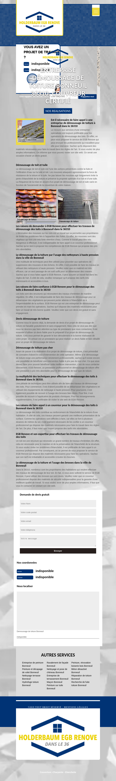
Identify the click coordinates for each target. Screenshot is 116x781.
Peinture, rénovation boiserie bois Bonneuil (81, 664)
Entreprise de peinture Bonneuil (32, 664)
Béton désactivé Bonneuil (79, 671)
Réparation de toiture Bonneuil (81, 677)
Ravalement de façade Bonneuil (57, 664)
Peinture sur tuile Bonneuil (55, 687)
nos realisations (58, 111)
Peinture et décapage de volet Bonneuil (32, 671)
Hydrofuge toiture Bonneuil (30, 684)
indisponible (45, 571)
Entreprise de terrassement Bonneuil (57, 677)
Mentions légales (76, 707)
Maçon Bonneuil (54, 682)
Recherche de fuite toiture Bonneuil (80, 684)
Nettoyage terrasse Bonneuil (31, 677)
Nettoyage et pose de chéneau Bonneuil (57, 671)
